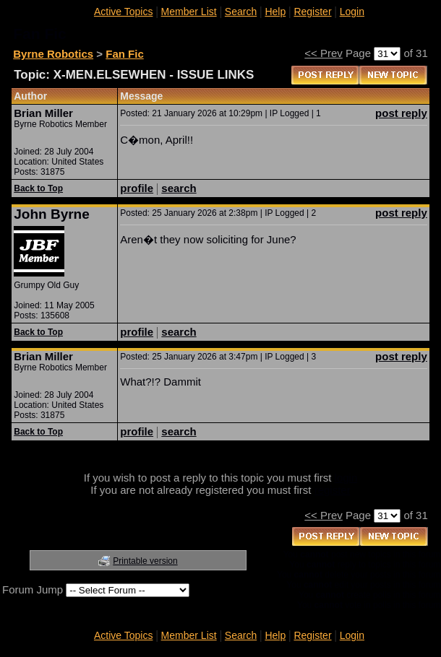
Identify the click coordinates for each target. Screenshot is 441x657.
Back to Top (38, 188)
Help (275, 11)
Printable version (145, 561)
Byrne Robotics (53, 54)
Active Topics (123, 11)
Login (352, 11)
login (346, 477)
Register (312, 11)
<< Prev (323, 53)
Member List (189, 11)
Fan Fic (125, 54)
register (332, 490)
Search (241, 11)
